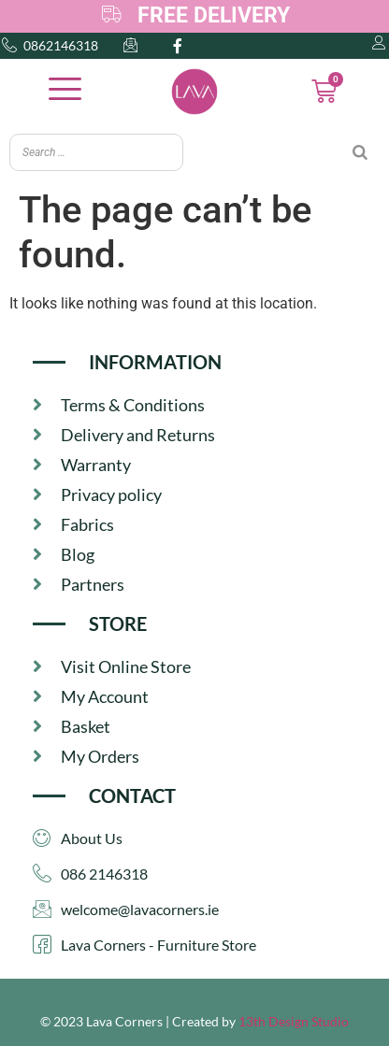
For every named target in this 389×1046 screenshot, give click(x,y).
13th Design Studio (293, 1021)
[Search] (360, 152)
